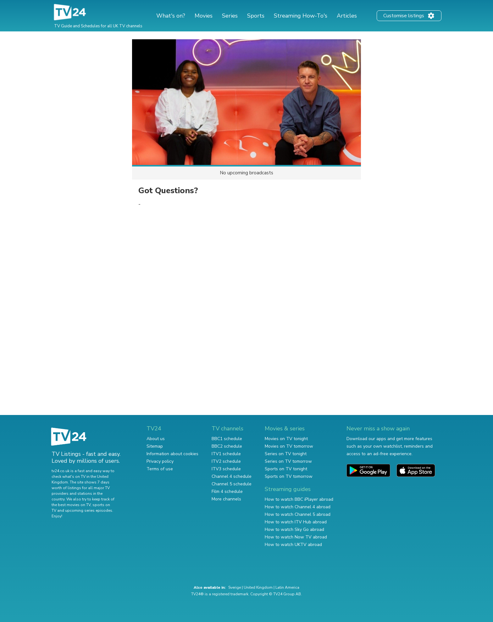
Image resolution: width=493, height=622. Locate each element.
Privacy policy (160, 461)
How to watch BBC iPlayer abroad (299, 499)
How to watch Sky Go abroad (294, 529)
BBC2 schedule (227, 446)
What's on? (170, 15)
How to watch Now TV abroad (296, 537)
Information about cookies (172, 454)
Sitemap (155, 446)
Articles (347, 15)
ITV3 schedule (226, 469)
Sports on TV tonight (286, 469)
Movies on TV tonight (286, 439)
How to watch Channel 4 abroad (297, 507)
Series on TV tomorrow (288, 461)
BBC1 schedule (227, 439)
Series (230, 15)
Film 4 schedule (227, 491)
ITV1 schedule (226, 454)
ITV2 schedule (226, 461)
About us (156, 439)
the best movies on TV (71, 504)
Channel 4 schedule (232, 476)
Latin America (287, 587)
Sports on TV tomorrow (289, 476)
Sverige (234, 587)
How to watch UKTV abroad (293, 545)
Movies (204, 15)
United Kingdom (258, 587)
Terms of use (160, 469)
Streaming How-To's (300, 15)
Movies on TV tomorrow (289, 446)
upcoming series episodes (88, 510)
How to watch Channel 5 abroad (297, 514)
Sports (255, 15)
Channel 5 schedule (232, 484)
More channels (226, 499)
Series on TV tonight (286, 454)
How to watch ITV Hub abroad (296, 522)
